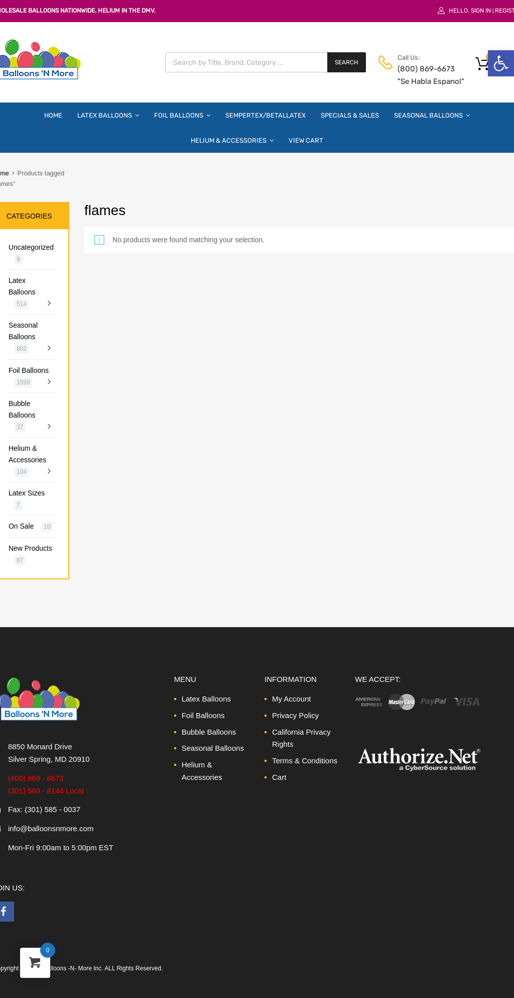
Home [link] (53, 115)
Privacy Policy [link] (295, 715)
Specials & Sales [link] (350, 115)
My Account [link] (291, 698)
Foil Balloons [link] (182, 115)
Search (346, 62)
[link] (501, 63)
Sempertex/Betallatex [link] (265, 115)
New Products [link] (30, 548)
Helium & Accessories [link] (232, 140)
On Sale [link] (21, 526)
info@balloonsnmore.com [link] (50, 828)
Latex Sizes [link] (27, 493)
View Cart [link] (306, 140)
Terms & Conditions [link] (304, 760)
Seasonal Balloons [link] (432, 115)
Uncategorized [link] (31, 247)
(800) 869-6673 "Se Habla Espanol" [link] (422, 75)
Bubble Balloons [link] (22, 409)
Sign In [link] (481, 10)
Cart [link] (279, 777)
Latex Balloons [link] (108, 115)
